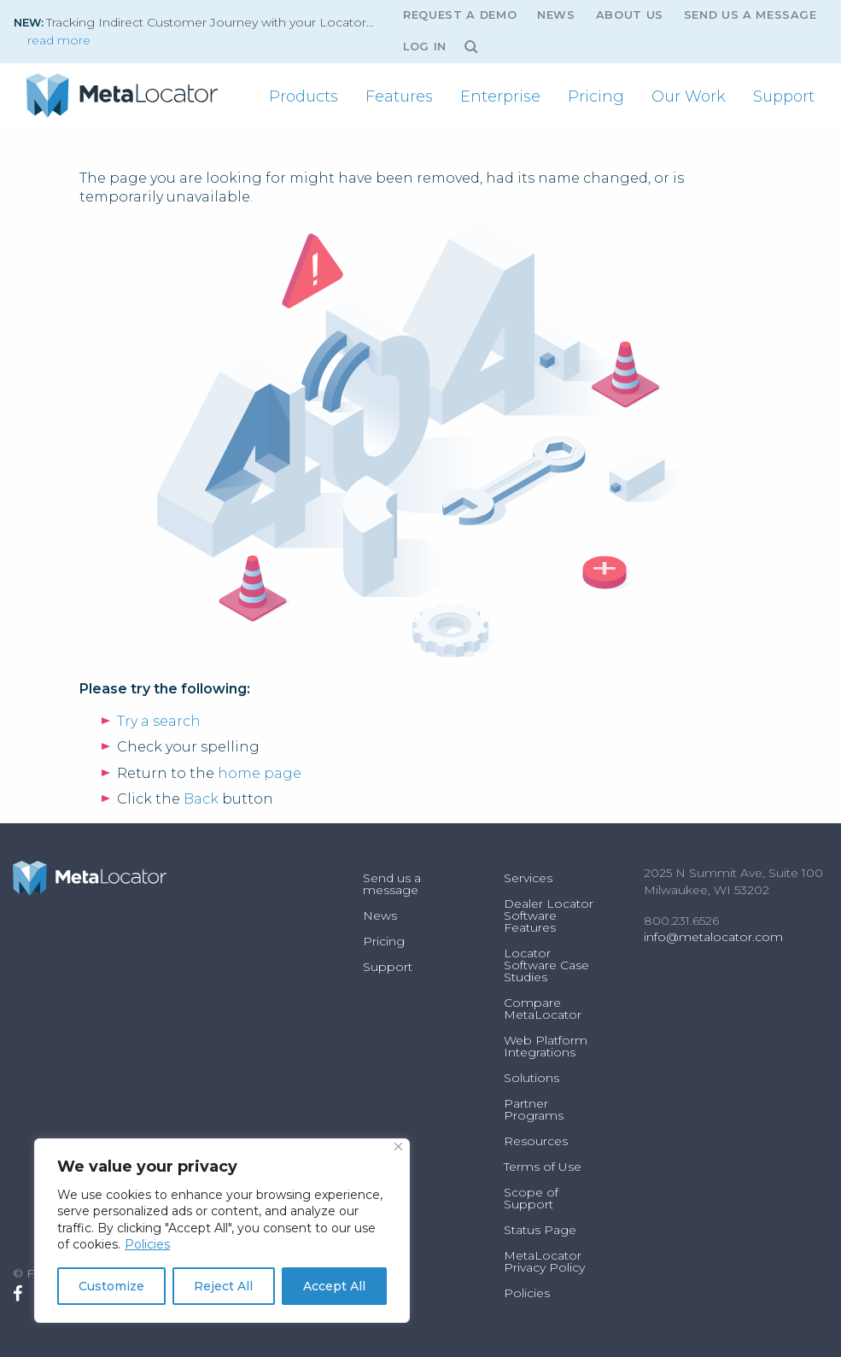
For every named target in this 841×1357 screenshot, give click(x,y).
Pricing (596, 96)
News (556, 15)
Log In (425, 46)
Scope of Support (531, 1198)
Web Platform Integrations (545, 1046)
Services (528, 878)
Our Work (688, 96)
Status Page (540, 1229)
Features (399, 96)
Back (201, 799)
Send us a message (750, 15)
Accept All (334, 1286)
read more (59, 40)
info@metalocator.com (713, 937)
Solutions (531, 1077)
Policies (147, 1244)
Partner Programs (534, 1109)
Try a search (159, 721)
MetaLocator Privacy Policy (544, 1261)
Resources (536, 1141)
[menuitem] (303, 96)
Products (303, 96)
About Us (629, 15)
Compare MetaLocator (542, 1008)
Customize (111, 1286)
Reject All (223, 1286)
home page (259, 773)
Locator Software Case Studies (546, 965)
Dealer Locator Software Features (548, 915)
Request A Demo (460, 15)
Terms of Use (542, 1166)
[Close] (398, 1146)
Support (784, 96)
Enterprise (500, 96)
